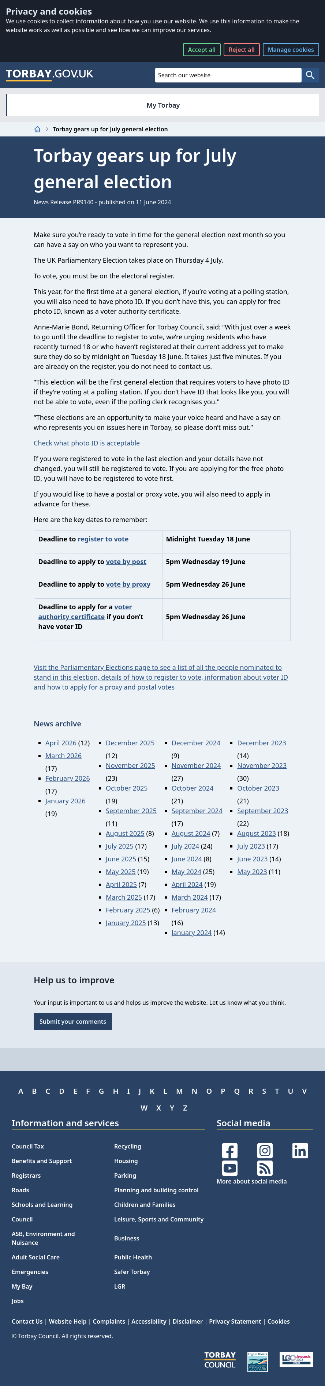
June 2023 (252, 858)
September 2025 (131, 810)
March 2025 (124, 897)
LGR (119, 1286)
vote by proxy (128, 584)
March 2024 (190, 897)
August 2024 (191, 833)
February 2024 (194, 910)
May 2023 (252, 871)
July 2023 (251, 846)
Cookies (279, 1321)
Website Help (68, 1321)
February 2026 (67, 778)
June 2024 (187, 858)
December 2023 (261, 742)
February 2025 (128, 910)
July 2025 (120, 846)
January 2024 (192, 932)
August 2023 (256, 833)
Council (22, 1219)
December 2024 (196, 742)
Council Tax (28, 1146)
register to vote (103, 538)
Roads (20, 1190)
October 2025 (127, 788)
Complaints (109, 1321)
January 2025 (126, 922)
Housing (126, 1161)
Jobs (18, 1301)
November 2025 (130, 765)
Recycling (127, 1146)
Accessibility (148, 1321)
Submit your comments (73, 1022)
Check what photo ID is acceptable (87, 443)
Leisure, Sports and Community (158, 1219)
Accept (202, 50)
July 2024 (185, 846)
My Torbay (163, 105)
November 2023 (262, 765)
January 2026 (65, 800)
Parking (125, 1175)
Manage (291, 50)
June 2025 (121, 858)
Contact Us (27, 1321)
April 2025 (121, 884)
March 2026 (63, 755)
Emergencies (30, 1272)
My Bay (22, 1286)
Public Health (133, 1257)
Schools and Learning (42, 1205)
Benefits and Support (42, 1161)
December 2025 (130, 742)
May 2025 (120, 871)
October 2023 (258, 788)
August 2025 (125, 833)
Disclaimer (188, 1321)
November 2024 (196, 765)
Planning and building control (156, 1190)
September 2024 (197, 810)
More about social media (252, 1181)
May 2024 (186, 871)
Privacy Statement (235, 1321)
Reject (242, 50)
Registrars (26, 1175)
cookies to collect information (67, 21)
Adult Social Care (36, 1257)
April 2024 (187, 884)
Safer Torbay (132, 1272)
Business (126, 1238)
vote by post (126, 561)
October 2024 (193, 788)
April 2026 (60, 742)
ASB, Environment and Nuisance (43, 1238)
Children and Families (145, 1205)
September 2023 (262, 810)
